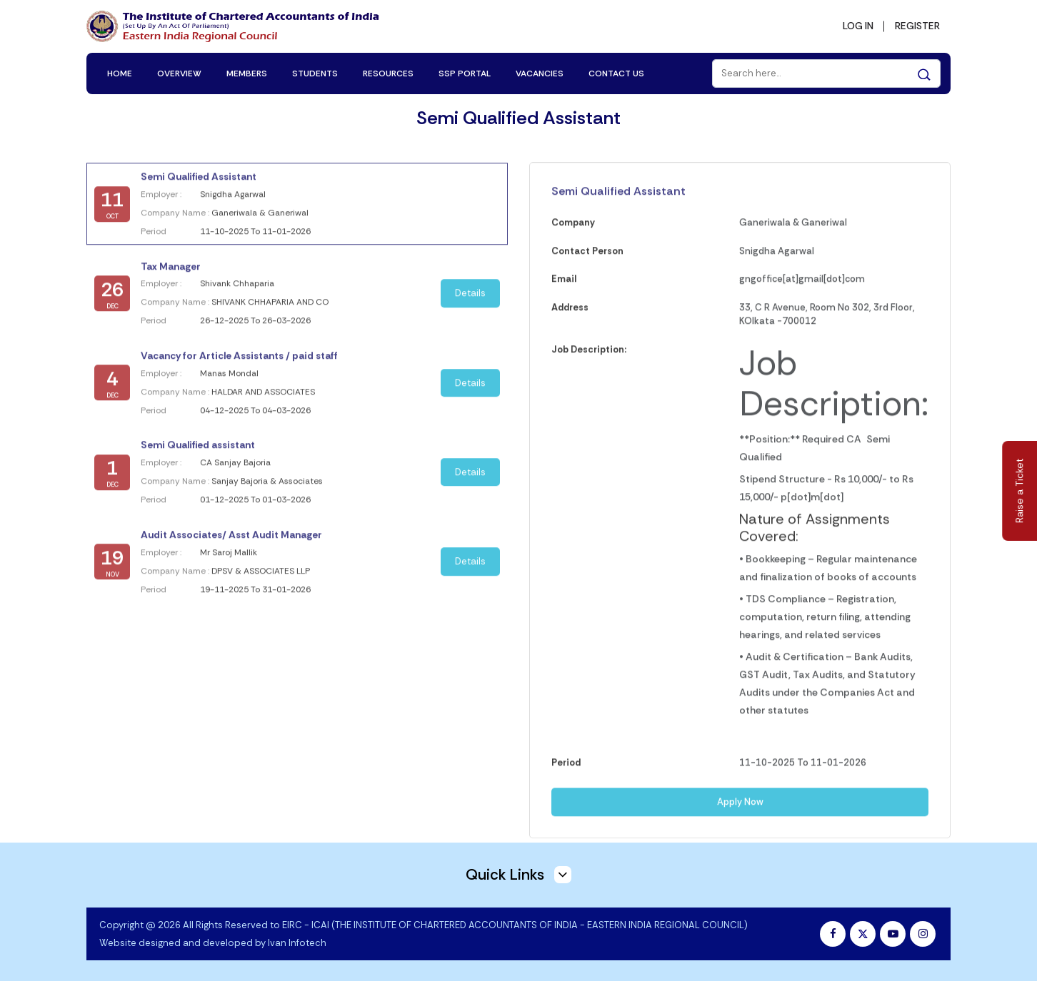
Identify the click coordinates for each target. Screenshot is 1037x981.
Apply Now (740, 809)
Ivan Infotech (297, 942)
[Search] (826, 73)
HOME (119, 72)
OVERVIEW (179, 72)
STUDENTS (315, 72)
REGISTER (916, 25)
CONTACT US (616, 72)
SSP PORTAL (465, 72)
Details (470, 299)
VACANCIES (539, 72)
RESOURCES (388, 72)
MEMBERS (246, 72)
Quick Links (518, 874)
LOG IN (855, 25)
